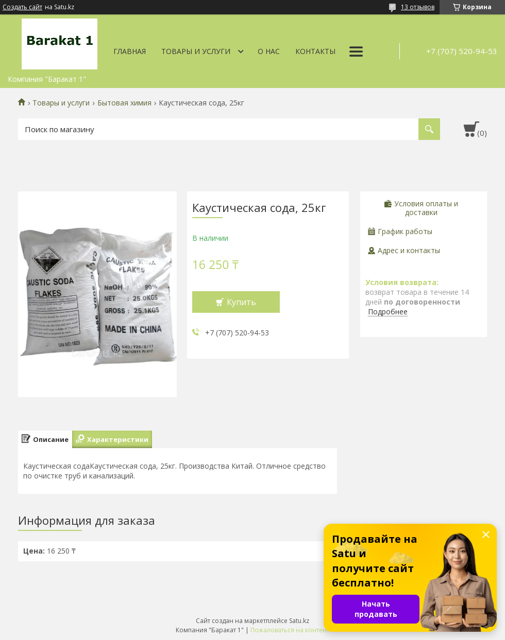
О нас (269, 51)
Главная (129, 51)
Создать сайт (22, 7)
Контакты (315, 51)
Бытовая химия (124, 103)
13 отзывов (417, 7)
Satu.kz (299, 620)
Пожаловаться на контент (289, 630)
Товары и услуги (195, 51)
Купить (241, 302)
